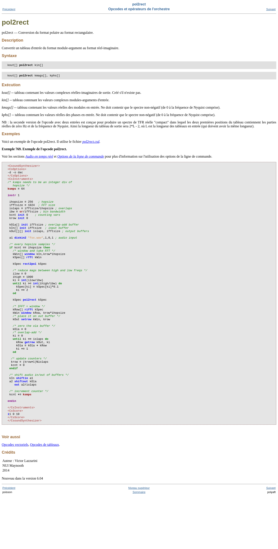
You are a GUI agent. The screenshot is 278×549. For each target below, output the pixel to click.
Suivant (271, 9)
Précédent (8, 9)
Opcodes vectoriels (15, 497)
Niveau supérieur (139, 540)
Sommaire (139, 545)
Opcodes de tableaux (44, 497)
